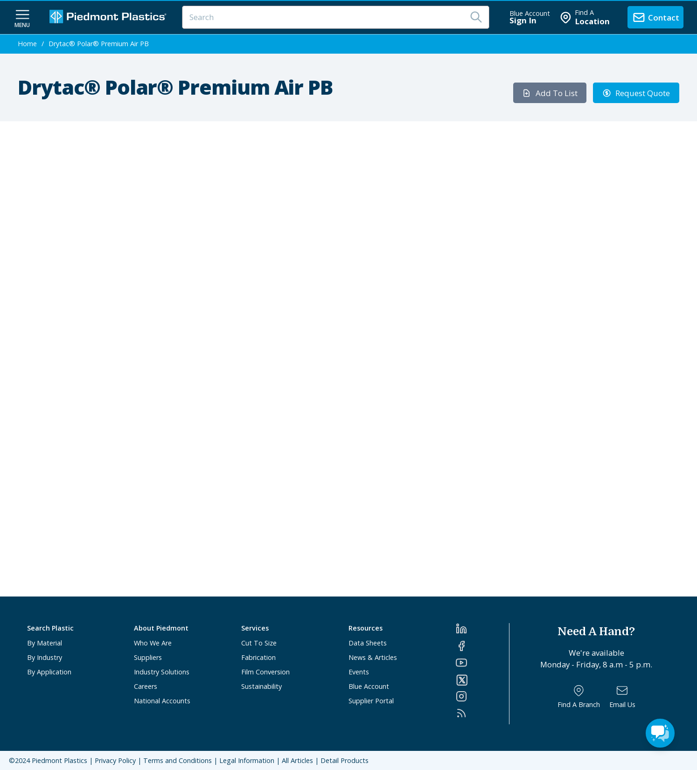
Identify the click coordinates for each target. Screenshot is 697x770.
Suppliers (148, 657)
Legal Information (246, 760)
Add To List (550, 93)
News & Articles (372, 657)
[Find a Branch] (579, 696)
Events (358, 671)
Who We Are (153, 642)
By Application (49, 671)
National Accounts (162, 700)
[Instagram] (482, 696)
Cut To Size (259, 642)
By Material (44, 642)
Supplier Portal (371, 700)
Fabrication (258, 657)
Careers (145, 686)
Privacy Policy (115, 760)
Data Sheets (367, 642)
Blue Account (368, 686)
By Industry (44, 657)
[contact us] (655, 17)
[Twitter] (482, 680)
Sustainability (261, 686)
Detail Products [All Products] (345, 760)
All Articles (297, 760)
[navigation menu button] (22, 18)
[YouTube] (482, 662)
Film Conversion (265, 671)
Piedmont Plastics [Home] (59, 760)
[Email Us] (622, 696)
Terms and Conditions (177, 760)
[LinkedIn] (482, 628)
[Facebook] (482, 646)
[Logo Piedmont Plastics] (109, 17)
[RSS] (482, 713)
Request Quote (636, 93)
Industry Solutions (161, 671)
